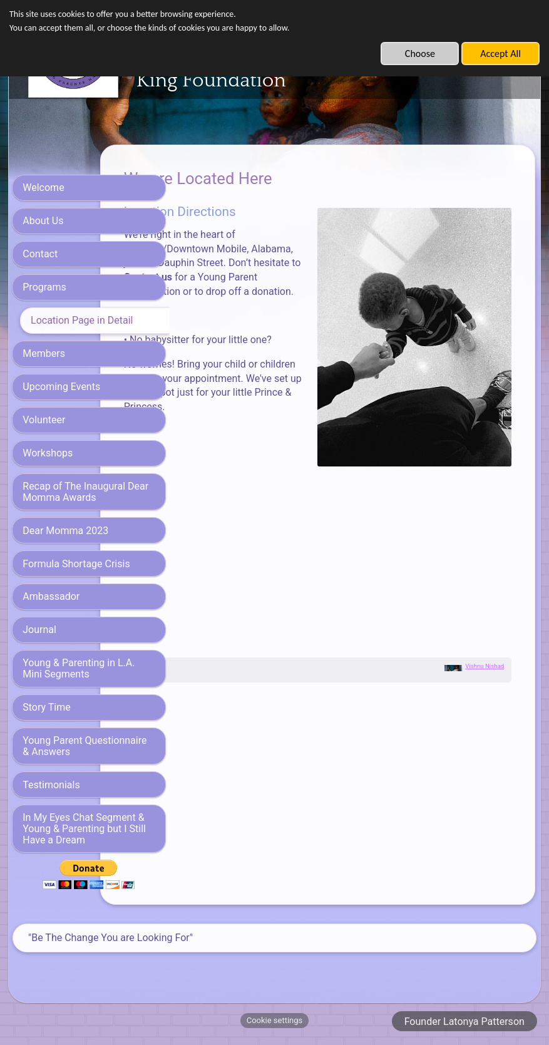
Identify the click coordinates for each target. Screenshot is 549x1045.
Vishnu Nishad (484, 656)
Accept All (500, 53)
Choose (420, 53)
